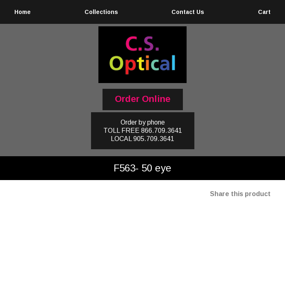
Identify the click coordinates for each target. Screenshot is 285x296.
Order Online (143, 99)
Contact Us (187, 12)
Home (22, 12)
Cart (264, 12)
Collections (101, 12)
